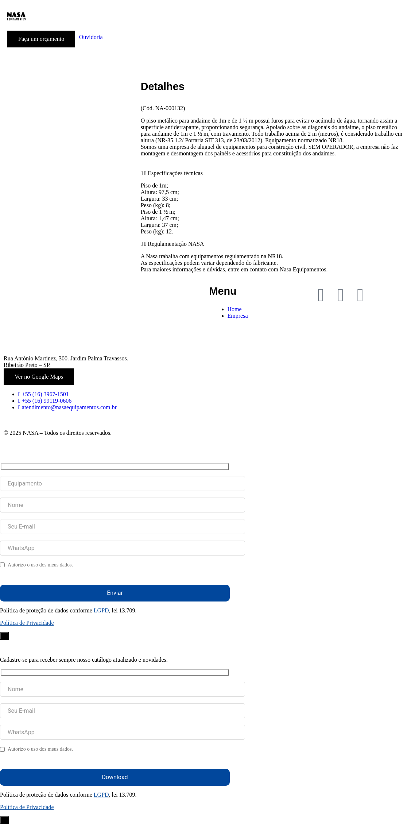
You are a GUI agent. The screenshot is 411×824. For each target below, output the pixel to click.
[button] (274, 173)
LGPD (101, 610)
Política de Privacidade (27, 623)
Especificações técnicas (175, 173)
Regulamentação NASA (176, 244)
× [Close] (4, 636)
